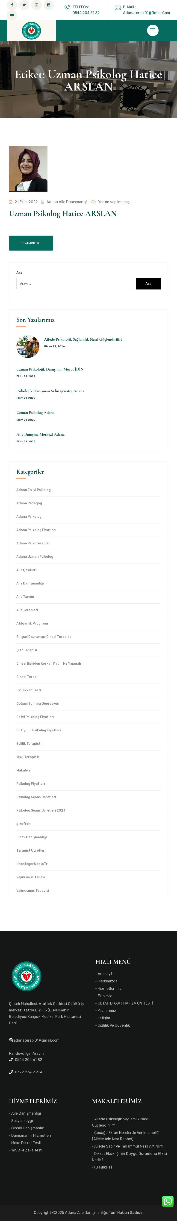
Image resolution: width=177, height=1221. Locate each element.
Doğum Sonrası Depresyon (37, 703)
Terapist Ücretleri (31, 850)
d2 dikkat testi (28, 690)
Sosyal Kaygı (22, 1121)
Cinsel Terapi (27, 677)
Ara (19, 273)
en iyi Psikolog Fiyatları (35, 717)
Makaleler (24, 770)
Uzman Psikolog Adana (35, 412)
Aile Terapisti (27, 610)
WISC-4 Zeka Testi (27, 1150)
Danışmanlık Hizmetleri (31, 1135)
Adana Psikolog (28, 516)
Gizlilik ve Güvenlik (114, 1025)
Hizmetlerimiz (110, 988)
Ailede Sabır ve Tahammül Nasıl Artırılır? (128, 1146)
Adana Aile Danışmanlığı (64, 202)
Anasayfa (106, 974)
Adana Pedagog (29, 503)
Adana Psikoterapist (33, 543)
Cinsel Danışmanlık (27, 1128)
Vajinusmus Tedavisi (32, 890)
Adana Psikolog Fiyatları (36, 530)
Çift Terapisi (26, 650)
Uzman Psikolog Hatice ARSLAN (63, 213)
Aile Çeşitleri (26, 570)
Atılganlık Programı (32, 623)
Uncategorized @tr (32, 864)
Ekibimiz (105, 996)
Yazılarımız (107, 1010)
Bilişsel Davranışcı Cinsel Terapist (43, 637)
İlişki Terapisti (27, 757)
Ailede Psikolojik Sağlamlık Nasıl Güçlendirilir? (83, 339)
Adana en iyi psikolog (33, 490)
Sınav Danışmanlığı (31, 837)
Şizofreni (24, 824)
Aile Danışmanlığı (30, 583)
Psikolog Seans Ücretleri (36, 797)
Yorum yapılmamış (109, 202)
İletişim (104, 1018)
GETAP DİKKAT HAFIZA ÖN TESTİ (125, 1003)
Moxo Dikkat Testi (26, 1143)
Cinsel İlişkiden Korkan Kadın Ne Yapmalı (48, 663)
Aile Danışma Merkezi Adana (40, 434)
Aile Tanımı (25, 597)
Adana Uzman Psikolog (34, 556)
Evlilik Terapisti (28, 743)
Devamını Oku (31, 243)
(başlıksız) (103, 1167)
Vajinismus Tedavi (30, 877)
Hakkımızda (108, 981)
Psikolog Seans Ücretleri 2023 (40, 810)
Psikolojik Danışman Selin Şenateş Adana (50, 390)
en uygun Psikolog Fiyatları (38, 730)
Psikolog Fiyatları (30, 784)
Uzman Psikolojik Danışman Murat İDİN (50, 369)
